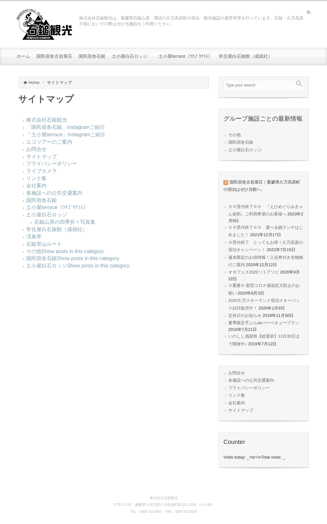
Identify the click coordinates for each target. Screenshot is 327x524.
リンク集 (36, 178)
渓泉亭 (34, 236)
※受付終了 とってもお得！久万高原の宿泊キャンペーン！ (265, 246)
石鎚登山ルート (44, 244)
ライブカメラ (41, 171)
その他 (34, 251)
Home (34, 82)
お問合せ (36, 149)
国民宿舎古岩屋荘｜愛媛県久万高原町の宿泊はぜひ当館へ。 (262, 186)
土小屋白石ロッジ (46, 214)
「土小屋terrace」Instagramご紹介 (66, 134)
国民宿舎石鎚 (41, 200)
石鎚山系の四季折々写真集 (64, 222)
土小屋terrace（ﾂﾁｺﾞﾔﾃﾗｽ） (57, 207)
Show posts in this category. (73, 251)
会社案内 (36, 185)
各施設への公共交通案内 (54, 193)
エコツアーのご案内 (49, 142)
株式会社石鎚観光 (46, 120)
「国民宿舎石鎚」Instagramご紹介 (68, 127)
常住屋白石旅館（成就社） (56, 229)
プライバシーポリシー (51, 163)
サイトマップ (41, 156)
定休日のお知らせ (245, 315)
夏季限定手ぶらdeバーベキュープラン (263, 322)
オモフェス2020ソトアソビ (253, 272)
